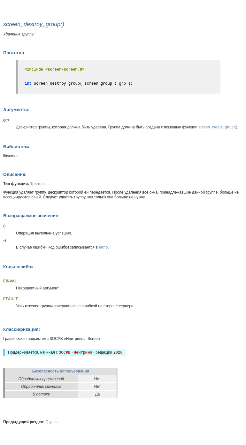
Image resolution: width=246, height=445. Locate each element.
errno (103, 247)
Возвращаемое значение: (31, 215)
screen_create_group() (217, 127)
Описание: (15, 174)
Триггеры (38, 183)
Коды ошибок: (19, 266)
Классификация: (21, 329)
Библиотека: (17, 146)
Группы (52, 422)
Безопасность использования (60, 371)
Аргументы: (16, 109)
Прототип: (14, 52)
